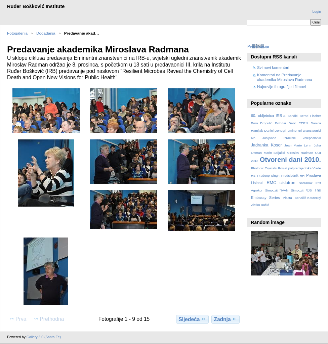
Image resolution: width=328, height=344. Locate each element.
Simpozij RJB (301, 190)
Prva (17, 319)
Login (317, 11)
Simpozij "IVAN (276, 190)
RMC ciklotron (280, 182)
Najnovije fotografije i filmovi (281, 86)
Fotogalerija (17, 33)
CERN (303, 123)
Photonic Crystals (264, 168)
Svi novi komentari (273, 67)
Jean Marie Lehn (297, 145)
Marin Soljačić (274, 153)
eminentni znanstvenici (304, 130)
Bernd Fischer (310, 116)
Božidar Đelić (285, 123)
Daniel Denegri (275, 130)
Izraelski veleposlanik (302, 138)
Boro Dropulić (262, 123)
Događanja (45, 33)
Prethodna (48, 319)
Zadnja (225, 319)
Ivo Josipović (263, 138)
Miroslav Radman (300, 153)
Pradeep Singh (268, 175)
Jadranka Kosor (266, 145)
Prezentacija (258, 46)
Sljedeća (192, 319)
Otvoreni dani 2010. (290, 159)
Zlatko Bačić (260, 205)
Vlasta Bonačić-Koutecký (302, 198)
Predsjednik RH (292, 175)
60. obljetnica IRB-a (268, 116)
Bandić (292, 116)
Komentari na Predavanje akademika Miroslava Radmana (284, 77)
